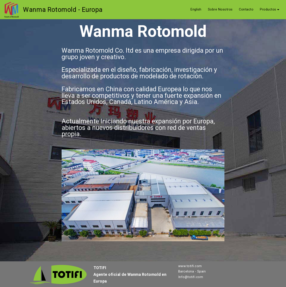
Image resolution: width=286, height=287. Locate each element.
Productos (268, 9)
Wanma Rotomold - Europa (63, 9)
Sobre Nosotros (220, 9)
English (196, 9)
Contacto (246, 9)
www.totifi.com (190, 266)
